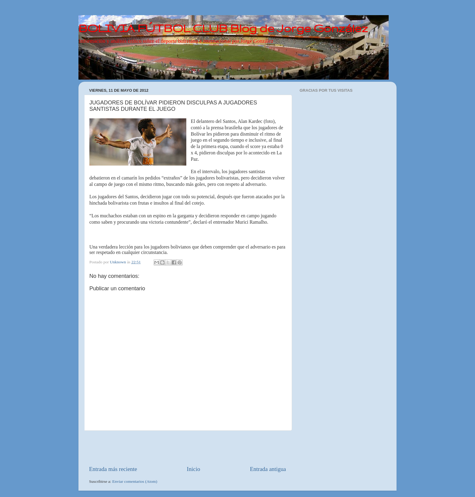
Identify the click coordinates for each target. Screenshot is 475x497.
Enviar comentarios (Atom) (134, 481)
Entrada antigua (268, 469)
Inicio (193, 469)
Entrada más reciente (113, 469)
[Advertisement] (187, 448)
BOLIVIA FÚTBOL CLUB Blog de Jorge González (223, 28)
